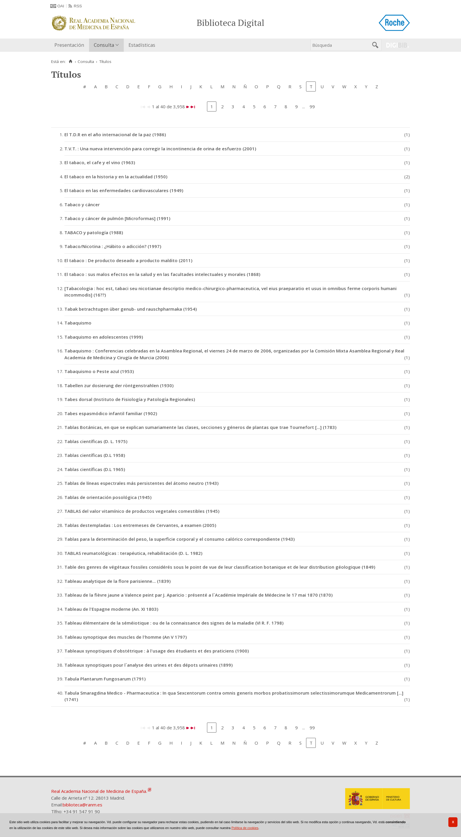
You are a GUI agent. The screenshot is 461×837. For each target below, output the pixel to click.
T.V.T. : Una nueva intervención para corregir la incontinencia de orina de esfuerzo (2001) (160, 149)
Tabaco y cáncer (82, 204)
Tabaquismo (77, 323)
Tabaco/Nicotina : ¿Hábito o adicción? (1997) (112, 246)
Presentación (69, 44)
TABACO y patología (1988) (93, 232)
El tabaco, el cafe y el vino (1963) (99, 162)
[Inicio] (70, 61)
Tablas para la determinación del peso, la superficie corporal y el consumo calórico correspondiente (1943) (179, 539)
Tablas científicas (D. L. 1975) (95, 441)
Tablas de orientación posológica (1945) (107, 497)
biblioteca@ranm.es (82, 805)
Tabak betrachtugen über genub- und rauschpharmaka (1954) (130, 309)
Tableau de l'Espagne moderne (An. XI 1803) (111, 609)
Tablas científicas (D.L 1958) (94, 455)
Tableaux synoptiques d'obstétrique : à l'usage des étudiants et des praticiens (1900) (156, 651)
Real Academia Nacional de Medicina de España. (99, 791)
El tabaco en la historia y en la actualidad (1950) (115, 176)
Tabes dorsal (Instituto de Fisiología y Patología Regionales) (129, 399)
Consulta (104, 44)
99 (312, 106)
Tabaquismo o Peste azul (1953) (99, 371)
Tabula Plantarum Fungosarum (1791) (105, 679)
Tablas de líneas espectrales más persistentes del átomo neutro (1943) (141, 483)
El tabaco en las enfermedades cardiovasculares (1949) (123, 190)
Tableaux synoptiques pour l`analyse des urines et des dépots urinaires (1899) (148, 665)
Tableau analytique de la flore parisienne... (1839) (117, 581)
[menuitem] (70, 45)
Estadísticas (141, 44)
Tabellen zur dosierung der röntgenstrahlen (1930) (118, 385)
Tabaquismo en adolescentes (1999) (103, 337)
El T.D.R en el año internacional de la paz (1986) (115, 134)
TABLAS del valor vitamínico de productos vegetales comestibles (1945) (141, 511)
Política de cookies (244, 828)
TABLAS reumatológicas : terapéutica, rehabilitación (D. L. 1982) (133, 553)
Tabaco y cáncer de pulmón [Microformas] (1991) (117, 218)
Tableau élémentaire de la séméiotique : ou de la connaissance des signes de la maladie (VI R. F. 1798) (173, 623)
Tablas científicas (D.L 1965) (94, 469)
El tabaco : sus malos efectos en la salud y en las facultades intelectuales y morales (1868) (162, 274)
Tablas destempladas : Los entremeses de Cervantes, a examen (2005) (140, 525)
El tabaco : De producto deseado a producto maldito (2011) (128, 260)
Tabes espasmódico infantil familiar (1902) (110, 413)
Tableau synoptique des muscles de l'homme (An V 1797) (125, 637)
